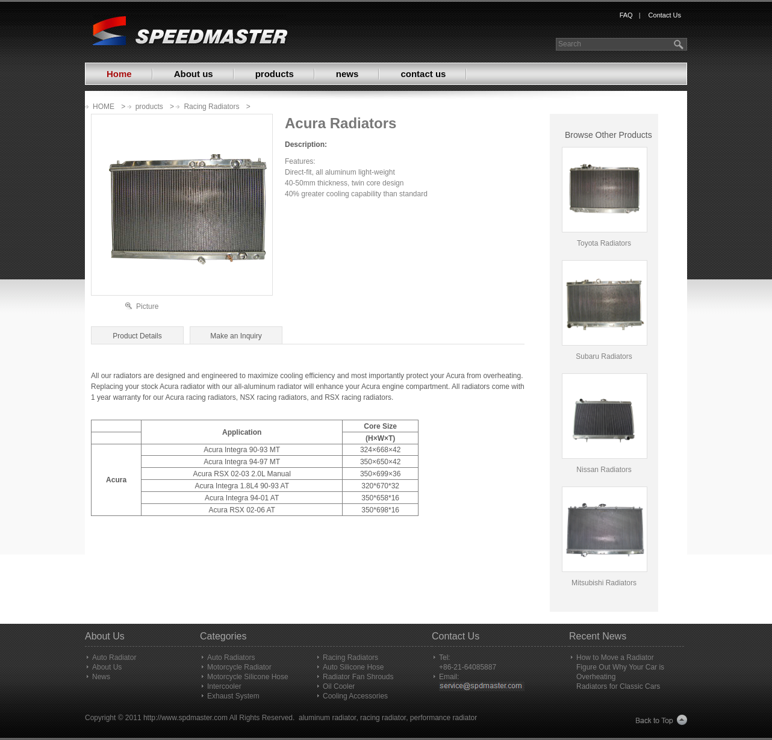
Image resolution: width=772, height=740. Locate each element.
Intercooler (224, 686)
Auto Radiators (231, 657)
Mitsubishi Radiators (604, 583)
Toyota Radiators (604, 243)
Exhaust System (233, 696)
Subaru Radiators (604, 356)
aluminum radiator (327, 718)
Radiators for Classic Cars (618, 686)
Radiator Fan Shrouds (358, 677)
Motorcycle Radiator (239, 667)
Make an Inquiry (235, 336)
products (274, 74)
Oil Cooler (339, 686)
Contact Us (665, 15)
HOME (103, 106)
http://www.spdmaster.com (185, 718)
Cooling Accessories (355, 696)
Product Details (137, 336)
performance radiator (443, 718)
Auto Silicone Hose (353, 667)
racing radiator (383, 718)
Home (119, 74)
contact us (423, 74)
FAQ (626, 15)
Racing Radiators (211, 106)
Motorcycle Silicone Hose (247, 677)
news (347, 74)
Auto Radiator (114, 657)
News (101, 677)
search (679, 44)
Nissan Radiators (603, 469)
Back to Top (661, 720)
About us (193, 74)
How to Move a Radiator (615, 657)
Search (569, 44)
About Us (107, 667)
